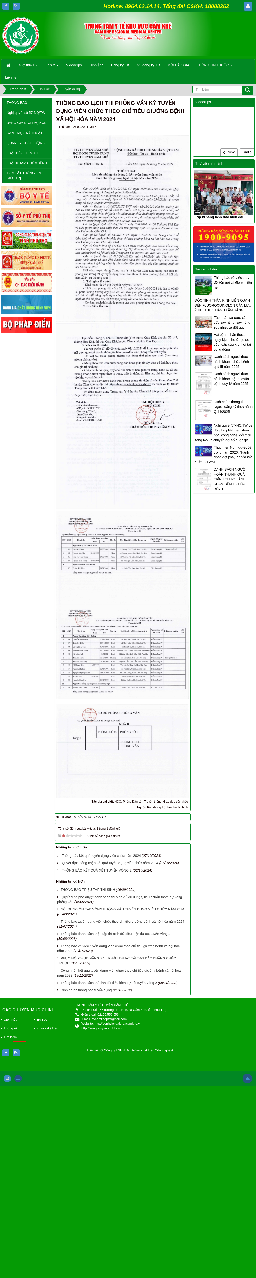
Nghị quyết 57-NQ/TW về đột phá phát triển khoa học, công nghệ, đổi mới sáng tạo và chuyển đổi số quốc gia (223, 432)
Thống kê (10, 1028)
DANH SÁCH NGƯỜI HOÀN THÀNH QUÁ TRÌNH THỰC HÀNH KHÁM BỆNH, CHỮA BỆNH (230, 479)
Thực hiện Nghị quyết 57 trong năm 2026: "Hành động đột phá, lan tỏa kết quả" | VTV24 (223, 454)
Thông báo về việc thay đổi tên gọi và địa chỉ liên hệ (233, 282)
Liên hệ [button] (10, 77)
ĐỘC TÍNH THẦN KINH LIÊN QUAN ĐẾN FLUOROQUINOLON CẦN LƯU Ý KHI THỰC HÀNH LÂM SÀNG (222, 305)
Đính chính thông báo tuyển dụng (86, 990)
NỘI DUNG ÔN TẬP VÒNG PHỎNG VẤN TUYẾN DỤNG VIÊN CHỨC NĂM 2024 (122, 909)
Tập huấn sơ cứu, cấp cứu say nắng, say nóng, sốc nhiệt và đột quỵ (232, 322)
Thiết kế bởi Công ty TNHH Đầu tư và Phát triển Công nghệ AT (131, 1050)
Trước (229, 152)
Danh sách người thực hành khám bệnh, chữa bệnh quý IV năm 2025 (231, 379)
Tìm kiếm (10, 1037)
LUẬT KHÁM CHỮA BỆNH (27, 163)
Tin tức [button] (52, 66)
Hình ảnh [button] (96, 65)
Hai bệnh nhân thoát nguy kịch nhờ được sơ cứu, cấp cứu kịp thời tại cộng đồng (232, 342)
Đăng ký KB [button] (120, 65)
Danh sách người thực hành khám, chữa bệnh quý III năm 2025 (231, 362)
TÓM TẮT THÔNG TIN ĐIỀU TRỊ (24, 175)
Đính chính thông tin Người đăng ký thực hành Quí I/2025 (233, 407)
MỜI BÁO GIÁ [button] (178, 65)
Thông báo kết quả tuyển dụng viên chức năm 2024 (101, 856)
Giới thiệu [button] (28, 66)
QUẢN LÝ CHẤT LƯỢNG (26, 143)
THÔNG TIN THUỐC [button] (214, 66)
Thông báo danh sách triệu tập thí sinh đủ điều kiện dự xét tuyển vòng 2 (115, 934)
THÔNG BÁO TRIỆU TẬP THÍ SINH (88, 890)
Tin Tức (42, 1019)
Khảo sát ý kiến (47, 1028)
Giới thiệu (10, 1019)
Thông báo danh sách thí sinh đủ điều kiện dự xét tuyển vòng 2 (109, 983)
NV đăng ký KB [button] (148, 65)
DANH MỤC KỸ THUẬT (25, 133)
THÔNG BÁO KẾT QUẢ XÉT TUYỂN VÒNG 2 (97, 870)
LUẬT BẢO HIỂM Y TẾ (24, 153)
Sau (247, 152)
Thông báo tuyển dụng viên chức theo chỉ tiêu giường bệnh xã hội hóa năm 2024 (122, 921)
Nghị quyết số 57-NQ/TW (26, 113)
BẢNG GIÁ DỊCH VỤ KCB (26, 123)
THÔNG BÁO (17, 103)
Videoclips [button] (74, 65)
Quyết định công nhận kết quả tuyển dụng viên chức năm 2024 (110, 863)
